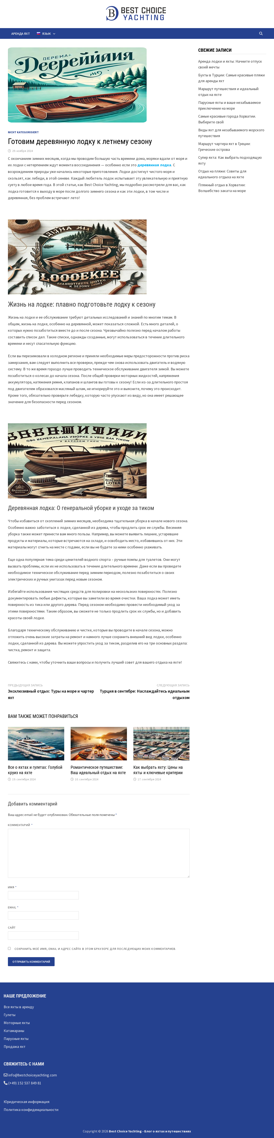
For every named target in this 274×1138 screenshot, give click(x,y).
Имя (12, 887)
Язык (44, 33)
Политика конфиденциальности (31, 1109)
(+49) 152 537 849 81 (24, 1082)
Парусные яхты (16, 1038)
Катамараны (14, 1030)
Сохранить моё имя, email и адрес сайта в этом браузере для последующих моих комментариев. (95, 949)
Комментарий (20, 825)
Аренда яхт (20, 33)
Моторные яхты (17, 1022)
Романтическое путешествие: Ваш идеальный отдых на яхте (98, 770)
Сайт (12, 927)
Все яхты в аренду (19, 1006)
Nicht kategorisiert (23, 132)
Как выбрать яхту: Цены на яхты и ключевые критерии (158, 770)
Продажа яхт (14, 1046)
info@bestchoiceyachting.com (32, 1075)
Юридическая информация (26, 1101)
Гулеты (9, 1014)
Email (13, 907)
